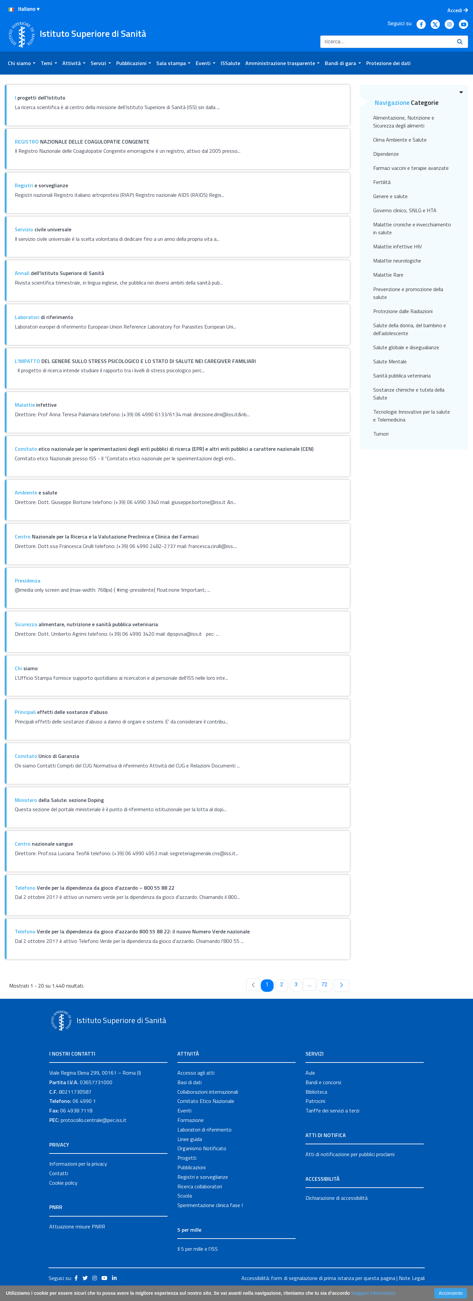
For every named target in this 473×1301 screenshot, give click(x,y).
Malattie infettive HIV (397, 246)
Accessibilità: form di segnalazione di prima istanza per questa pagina (318, 1278)
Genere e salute (390, 196)
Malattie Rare (388, 275)
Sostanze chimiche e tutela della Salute (408, 393)
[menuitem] (21, 63)
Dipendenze (386, 154)
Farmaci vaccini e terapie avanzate (411, 168)
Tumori (381, 434)
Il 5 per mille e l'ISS (197, 1249)
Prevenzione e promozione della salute (408, 293)
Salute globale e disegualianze (406, 347)
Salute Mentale (390, 361)
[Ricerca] (386, 41)
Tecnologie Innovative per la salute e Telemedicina (411, 415)
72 (326, 984)
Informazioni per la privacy (78, 1164)
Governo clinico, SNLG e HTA (405, 210)
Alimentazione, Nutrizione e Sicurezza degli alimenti (403, 121)
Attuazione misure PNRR (77, 1226)
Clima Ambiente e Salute (400, 140)
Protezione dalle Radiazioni (403, 311)
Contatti (58, 1173)
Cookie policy (63, 1183)
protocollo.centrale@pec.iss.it (93, 1120)
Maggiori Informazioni (373, 1293)
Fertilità (382, 182)
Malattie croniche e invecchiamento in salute (412, 228)
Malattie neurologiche (397, 260)
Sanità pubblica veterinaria (402, 375)
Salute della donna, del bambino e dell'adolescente (409, 329)
